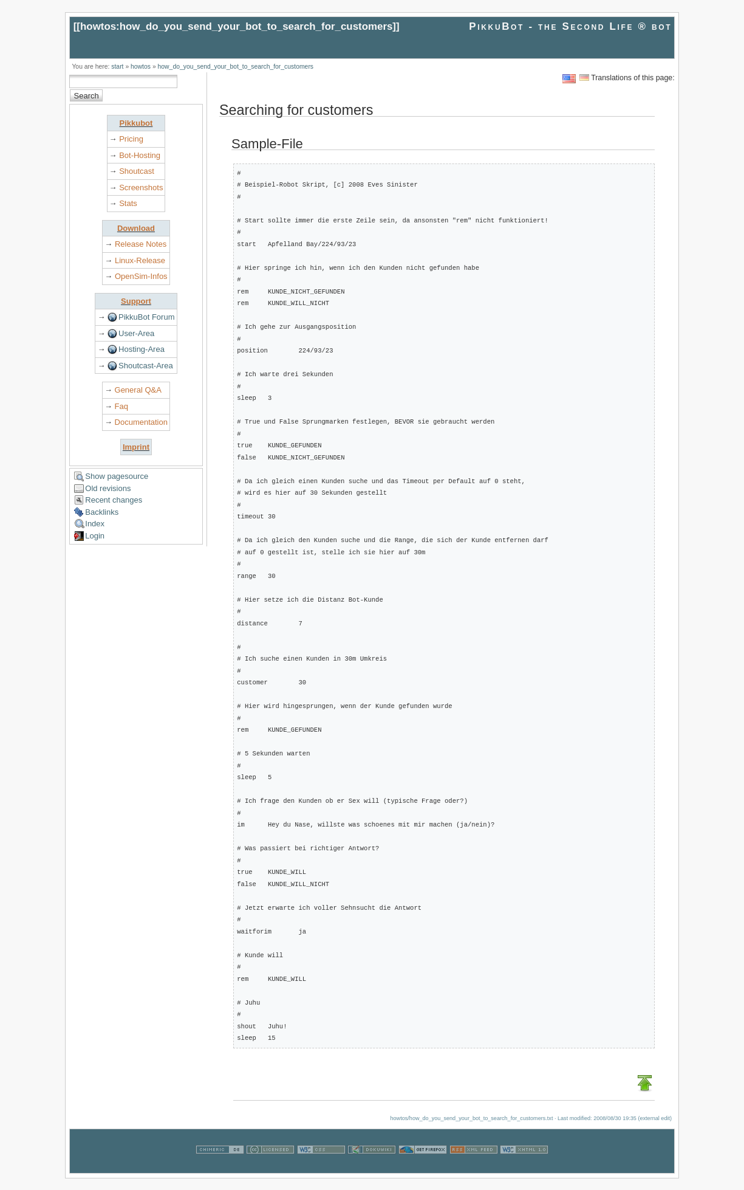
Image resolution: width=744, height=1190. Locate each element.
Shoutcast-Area (145, 365)
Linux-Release (140, 260)
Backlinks (101, 512)
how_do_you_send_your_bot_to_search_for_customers (235, 66)
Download (136, 228)
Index (94, 523)
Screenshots (141, 187)
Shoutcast (136, 171)
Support (136, 301)
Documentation (141, 422)
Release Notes (140, 244)
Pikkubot (135, 123)
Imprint (136, 447)
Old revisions (108, 488)
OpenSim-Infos (141, 276)
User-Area (136, 333)
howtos (141, 66)
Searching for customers (296, 111)
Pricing (131, 138)
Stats (128, 203)
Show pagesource (116, 476)
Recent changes (113, 499)
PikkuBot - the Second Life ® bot (570, 26)
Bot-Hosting (139, 155)
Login (94, 535)
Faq (121, 406)
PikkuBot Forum (146, 317)
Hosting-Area (141, 349)
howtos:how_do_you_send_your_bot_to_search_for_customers (236, 26)
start (117, 66)
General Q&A (138, 389)
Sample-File (267, 143)
